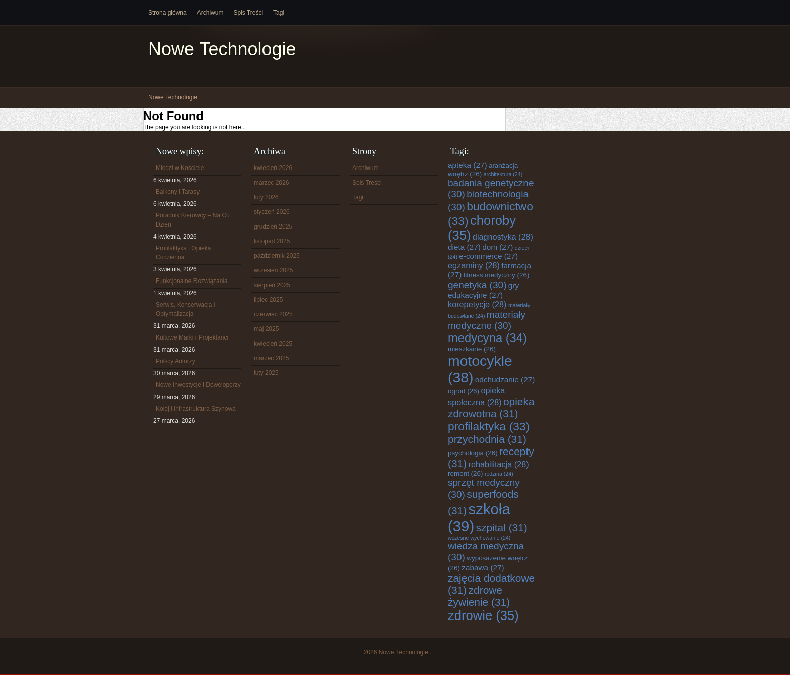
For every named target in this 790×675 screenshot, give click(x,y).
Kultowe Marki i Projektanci (192, 337)
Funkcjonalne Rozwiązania (192, 281)
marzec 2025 (271, 358)
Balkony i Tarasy (178, 191)
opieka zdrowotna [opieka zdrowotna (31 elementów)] (491, 407)
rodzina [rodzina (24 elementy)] (499, 474)
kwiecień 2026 (273, 168)
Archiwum (210, 12)
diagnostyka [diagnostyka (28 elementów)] (503, 236)
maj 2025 (266, 328)
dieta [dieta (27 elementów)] (464, 247)
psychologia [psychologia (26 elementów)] (473, 453)
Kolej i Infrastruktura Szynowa (196, 408)
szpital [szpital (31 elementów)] (502, 527)
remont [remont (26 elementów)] (465, 473)
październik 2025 (277, 255)
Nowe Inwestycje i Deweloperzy (198, 384)
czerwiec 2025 (273, 314)
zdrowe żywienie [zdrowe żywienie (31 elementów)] (479, 596)
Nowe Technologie (222, 49)
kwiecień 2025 (273, 343)
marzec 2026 (271, 182)
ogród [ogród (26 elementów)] (463, 391)
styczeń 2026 (272, 211)
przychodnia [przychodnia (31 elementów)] (487, 439)
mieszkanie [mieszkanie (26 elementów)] (472, 349)
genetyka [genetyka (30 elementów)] (477, 284)
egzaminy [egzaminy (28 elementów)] (474, 265)
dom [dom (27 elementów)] (497, 247)
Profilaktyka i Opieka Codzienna (183, 253)
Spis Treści (248, 12)
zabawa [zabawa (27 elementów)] (483, 567)
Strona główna (167, 12)
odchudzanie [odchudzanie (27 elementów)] (505, 379)
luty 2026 (266, 197)
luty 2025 (266, 372)
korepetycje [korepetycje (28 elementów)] (477, 304)
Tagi (278, 12)
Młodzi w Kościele (180, 168)
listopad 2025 (272, 241)
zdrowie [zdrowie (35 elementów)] (483, 615)
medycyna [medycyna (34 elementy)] (487, 338)
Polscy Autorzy (175, 361)
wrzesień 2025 (273, 270)
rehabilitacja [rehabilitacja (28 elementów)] (499, 464)
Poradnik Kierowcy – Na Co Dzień (193, 220)
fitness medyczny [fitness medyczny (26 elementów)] (497, 275)
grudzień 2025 (273, 226)
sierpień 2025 (272, 285)
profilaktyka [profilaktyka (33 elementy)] (489, 426)
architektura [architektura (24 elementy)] (503, 174)
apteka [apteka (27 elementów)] (467, 165)
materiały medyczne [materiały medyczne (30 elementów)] (486, 320)
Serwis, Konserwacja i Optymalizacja (185, 309)
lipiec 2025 (268, 299)
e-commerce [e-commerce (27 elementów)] (488, 256)
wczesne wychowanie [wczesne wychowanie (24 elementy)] (479, 538)
